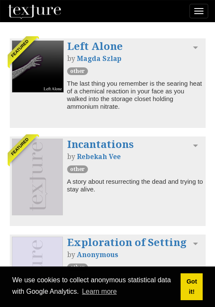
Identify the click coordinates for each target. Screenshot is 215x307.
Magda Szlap (99, 58)
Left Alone (95, 46)
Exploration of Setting (127, 242)
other (77, 71)
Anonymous (97, 254)
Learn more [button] (99, 291)
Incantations (100, 144)
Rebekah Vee (99, 156)
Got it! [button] (192, 286)
